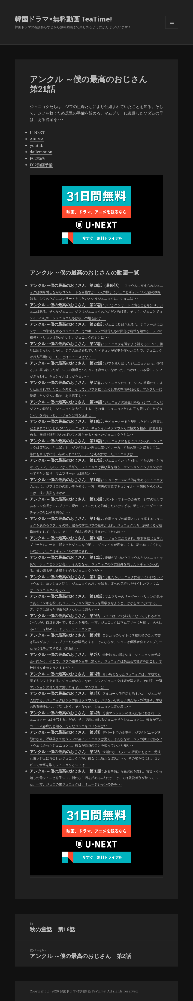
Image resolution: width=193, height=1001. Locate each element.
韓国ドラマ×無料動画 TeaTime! (63, 18)
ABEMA (37, 139)
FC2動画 (37, 158)
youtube (37, 145)
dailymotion (41, 151)
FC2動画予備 (41, 164)
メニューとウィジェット (172, 28)
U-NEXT (37, 132)
